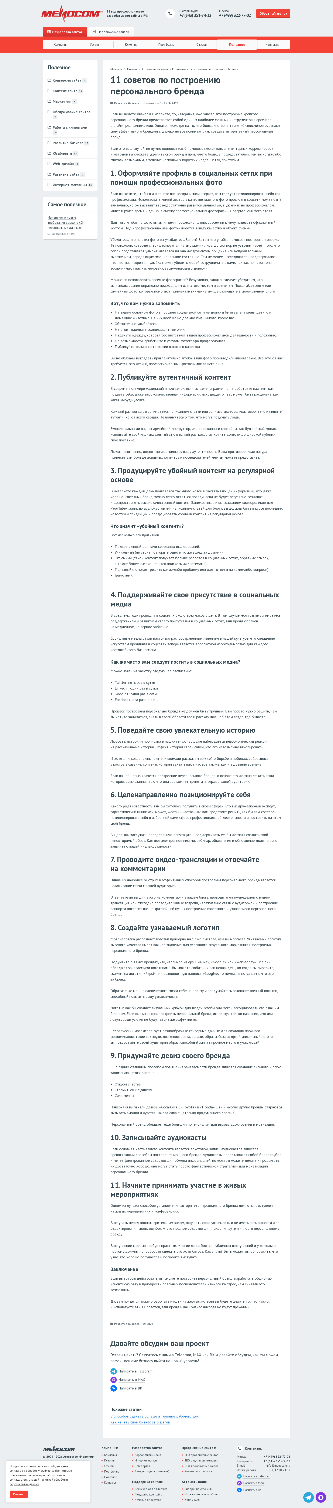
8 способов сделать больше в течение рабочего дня (154, 1416)
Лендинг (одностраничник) (152, 1471)
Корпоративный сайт (148, 1454)
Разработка (65, 32)
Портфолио (166, 44)
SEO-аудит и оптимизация (201, 1460)
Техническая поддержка (151, 1488)
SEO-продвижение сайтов (201, 1454)
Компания (60, 44)
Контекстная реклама (198, 1471)
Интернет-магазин (146, 1460)
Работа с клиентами (61, 234)
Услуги (96, 44)
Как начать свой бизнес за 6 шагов (139, 1421)
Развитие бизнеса (127, 103)
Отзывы (201, 44)
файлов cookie (50, 1471)
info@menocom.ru (278, 1465)
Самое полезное (67, 204)
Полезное (237, 44)
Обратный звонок (273, 13)
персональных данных (24, 1484)
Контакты (272, 44)
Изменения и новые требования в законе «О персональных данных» (65, 222)
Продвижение (110, 32)
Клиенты (131, 44)
